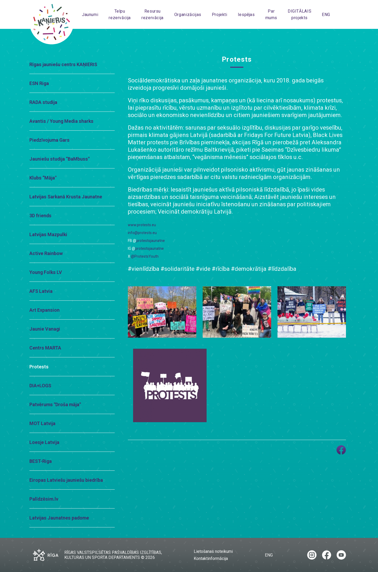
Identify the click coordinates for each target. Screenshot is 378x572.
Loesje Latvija (44, 442)
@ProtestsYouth (145, 256)
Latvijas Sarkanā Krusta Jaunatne (65, 196)
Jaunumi (90, 14)
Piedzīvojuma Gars (49, 140)
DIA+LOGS (40, 385)
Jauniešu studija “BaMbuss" (59, 159)
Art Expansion (44, 310)
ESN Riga (39, 83)
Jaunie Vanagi (44, 329)
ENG (326, 14)
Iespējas (246, 14)
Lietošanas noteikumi (213, 551)
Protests (39, 366)
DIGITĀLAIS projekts (299, 14)
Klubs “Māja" (42, 178)
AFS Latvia (40, 291)
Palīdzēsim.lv (43, 499)
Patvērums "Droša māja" (55, 404)
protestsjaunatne (150, 241)
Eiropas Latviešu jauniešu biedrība (66, 480)
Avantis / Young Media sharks (61, 121)
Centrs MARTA (45, 348)
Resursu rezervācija (152, 14)
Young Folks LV (45, 272)
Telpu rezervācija (120, 14)
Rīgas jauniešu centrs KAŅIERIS (63, 64)
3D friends (40, 215)
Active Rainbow (46, 253)
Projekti (219, 14)
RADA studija (43, 102)
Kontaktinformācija (211, 558)
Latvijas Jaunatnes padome (59, 518)
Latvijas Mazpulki (48, 234)
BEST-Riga (40, 461)
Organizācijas (187, 14)
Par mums (271, 14)
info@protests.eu (142, 233)
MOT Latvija (42, 423)
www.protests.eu (142, 225)
